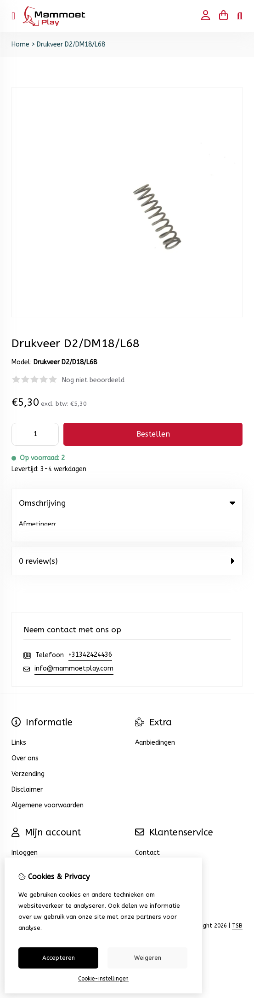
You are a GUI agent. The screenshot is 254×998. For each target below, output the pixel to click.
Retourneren (154, 843)
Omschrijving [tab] (127, 503)
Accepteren (58, 957)
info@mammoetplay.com (73, 644)
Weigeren (147, 957)
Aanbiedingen (155, 718)
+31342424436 (90, 630)
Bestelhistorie (33, 843)
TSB (237, 901)
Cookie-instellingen (103, 978)
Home (20, 44)
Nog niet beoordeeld (93, 380)
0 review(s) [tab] (127, 536)
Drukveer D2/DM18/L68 (71, 44)
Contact (147, 828)
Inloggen (24, 828)
